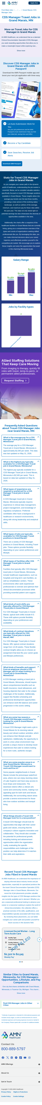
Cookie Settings (18, 1096)
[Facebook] (3, 1057)
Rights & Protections (20, 1092)
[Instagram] (29, 1057)
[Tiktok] (20, 1057)
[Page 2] (22, 961)
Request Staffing (14, 380)
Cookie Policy (6, 1096)
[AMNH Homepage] (12, 3)
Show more (21, 50)
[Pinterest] (16, 1057)
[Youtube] (25, 1057)
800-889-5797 (13, 1049)
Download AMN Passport (12, 163)
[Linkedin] (12, 1057)
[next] (39, 939)
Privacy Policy (6, 1092)
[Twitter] (7, 1057)
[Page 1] (19, 961)
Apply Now (34, 3)
